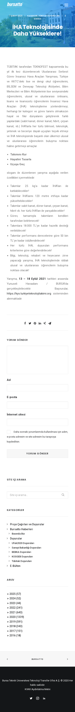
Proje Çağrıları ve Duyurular (27, 524)
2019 (16, 621)
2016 (15, 635)
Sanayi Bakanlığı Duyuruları (26, 547)
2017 (16, 630)
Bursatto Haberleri (21, 529)
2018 (16, 626)
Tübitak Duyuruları (49, 15)
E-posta (12, 397)
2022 (16, 607)
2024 (15, 598)
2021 (16, 612)
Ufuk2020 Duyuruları (23, 543)
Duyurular (16, 538)
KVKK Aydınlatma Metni (37, 689)
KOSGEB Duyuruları (22, 556)
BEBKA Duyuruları (21, 552)
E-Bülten (15, 565)
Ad (9, 380)
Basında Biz (18, 533)
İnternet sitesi (16, 414)
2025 (15, 593)
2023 (15, 603)
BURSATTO (37, 659)
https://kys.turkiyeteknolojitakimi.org (29, 293)
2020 (16, 616)
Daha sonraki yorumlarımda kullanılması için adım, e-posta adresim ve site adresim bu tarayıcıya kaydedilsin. (37, 436)
